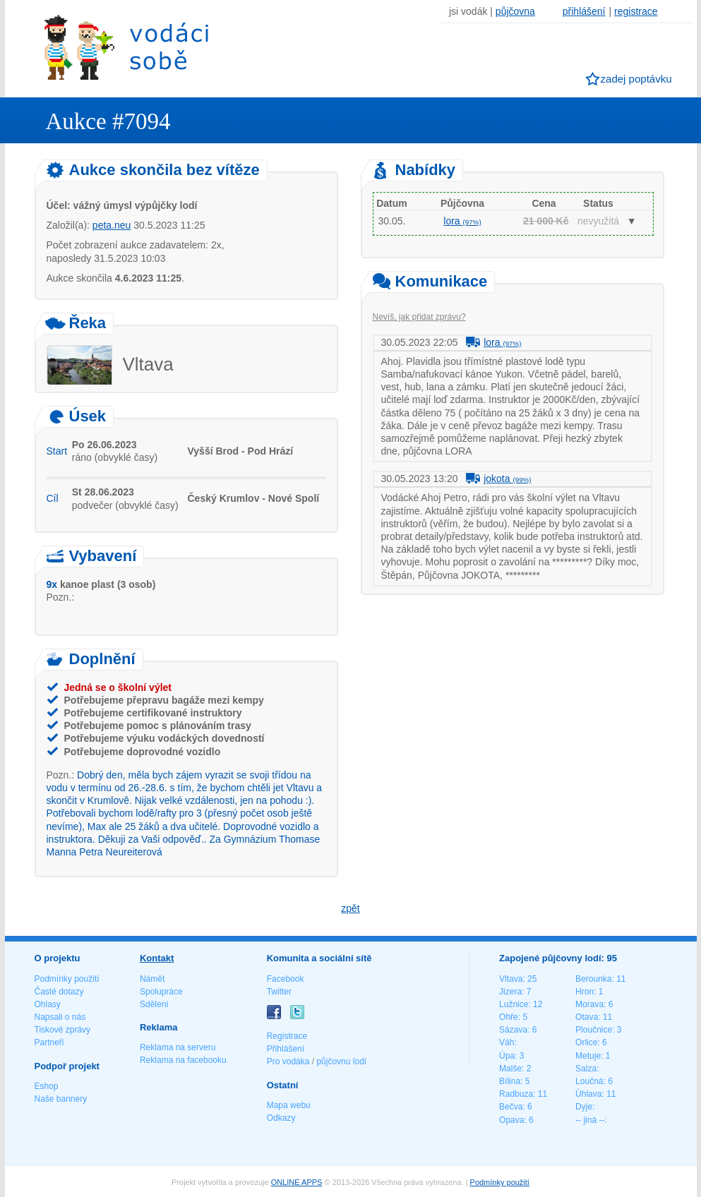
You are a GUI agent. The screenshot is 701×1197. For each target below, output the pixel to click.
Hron (584, 992)
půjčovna (515, 11)
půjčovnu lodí (341, 1061)
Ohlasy (48, 1004)
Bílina (509, 1081)
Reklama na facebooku (183, 1060)
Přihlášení (285, 1049)
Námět (152, 979)
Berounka (593, 979)
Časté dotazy (59, 992)
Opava (511, 1120)
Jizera (510, 992)
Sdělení (154, 1004)
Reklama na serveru (177, 1047)
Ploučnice (593, 1030)
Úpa (507, 1056)
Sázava (513, 1030)
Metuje (588, 1056)
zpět (350, 908)
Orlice (586, 1042)
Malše (510, 1068)
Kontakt (157, 958)
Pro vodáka (288, 1061)
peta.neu (111, 225)
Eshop (47, 1086)
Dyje (583, 1107)
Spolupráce (161, 992)
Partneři (49, 1042)
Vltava (510, 979)
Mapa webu (289, 1105)
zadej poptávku (636, 79)
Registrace (287, 1036)
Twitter (279, 992)
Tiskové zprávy (63, 1030)
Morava (589, 1004)
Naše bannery (61, 1099)
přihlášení (584, 11)
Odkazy (281, 1118)
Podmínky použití (67, 979)
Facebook (285, 979)
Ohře (508, 1017)
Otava (586, 1017)
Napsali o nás (60, 1017)
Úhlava (588, 1094)
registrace (635, 11)
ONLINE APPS (297, 1182)
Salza (586, 1068)
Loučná (589, 1081)
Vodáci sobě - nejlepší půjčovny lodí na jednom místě (126, 47)
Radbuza (516, 1094)
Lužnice (513, 1004)
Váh (506, 1042)
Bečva (510, 1107)
